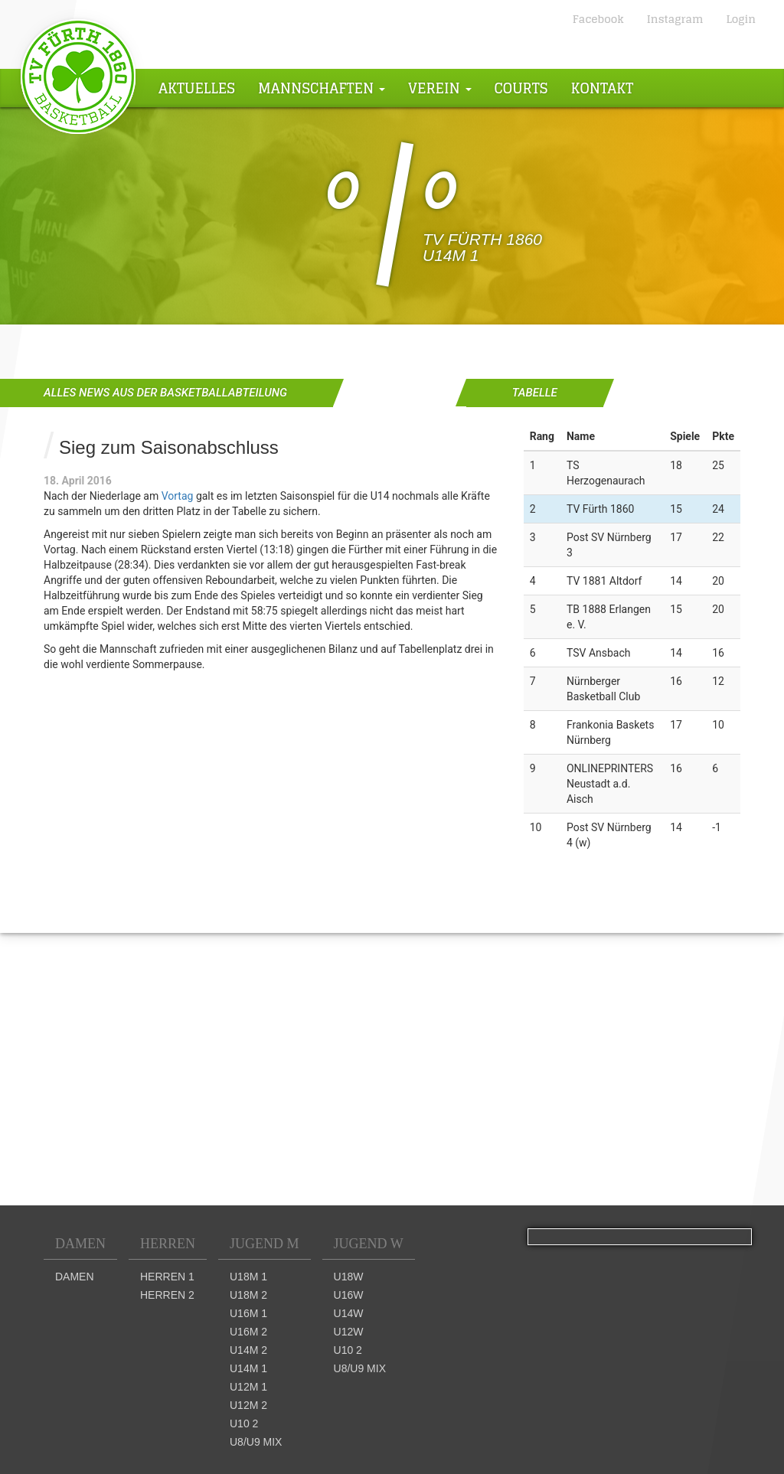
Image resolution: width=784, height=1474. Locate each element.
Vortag (178, 496)
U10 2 (244, 1423)
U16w (349, 1295)
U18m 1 (248, 1276)
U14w (349, 1313)
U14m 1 (248, 1368)
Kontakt (602, 88)
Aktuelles (196, 88)
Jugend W (368, 1243)
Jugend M (264, 1243)
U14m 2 (248, 1350)
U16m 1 (248, 1313)
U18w (349, 1276)
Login (741, 18)
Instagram (675, 18)
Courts (521, 88)
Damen (80, 1243)
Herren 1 (167, 1276)
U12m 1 (248, 1387)
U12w (349, 1332)
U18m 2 (248, 1295)
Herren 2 (167, 1295)
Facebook (598, 18)
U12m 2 (248, 1405)
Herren (167, 1243)
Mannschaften (321, 88)
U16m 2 (248, 1332)
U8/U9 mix (256, 1442)
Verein (440, 88)
